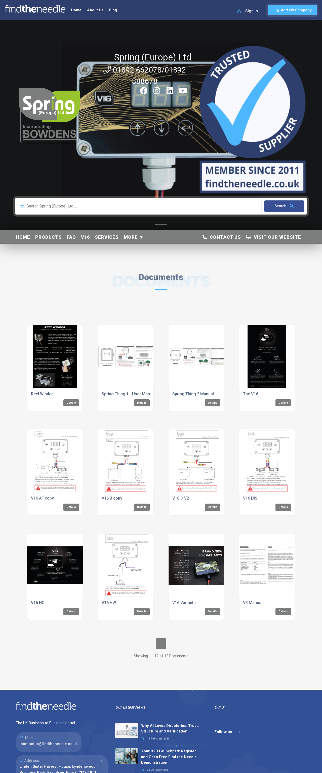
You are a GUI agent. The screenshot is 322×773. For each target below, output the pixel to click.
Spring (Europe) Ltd (152, 57)
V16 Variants (184, 602)
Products (48, 237)
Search (284, 206)
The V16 (250, 394)
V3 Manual (252, 602)
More (131, 237)
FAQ (71, 237)
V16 (85, 237)
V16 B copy (112, 498)
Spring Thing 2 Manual (193, 394)
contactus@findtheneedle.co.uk (49, 744)
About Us (95, 10)
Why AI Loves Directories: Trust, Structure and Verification (170, 728)
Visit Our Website (273, 237)
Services (107, 237)
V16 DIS (250, 498)
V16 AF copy (42, 498)
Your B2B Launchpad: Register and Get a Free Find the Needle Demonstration (169, 757)
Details (71, 402)
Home (76, 10)
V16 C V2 (180, 498)
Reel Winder (42, 394)
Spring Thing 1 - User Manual (128, 394)
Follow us (227, 731)
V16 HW (109, 602)
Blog (113, 10)
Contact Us (222, 237)
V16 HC (38, 602)
